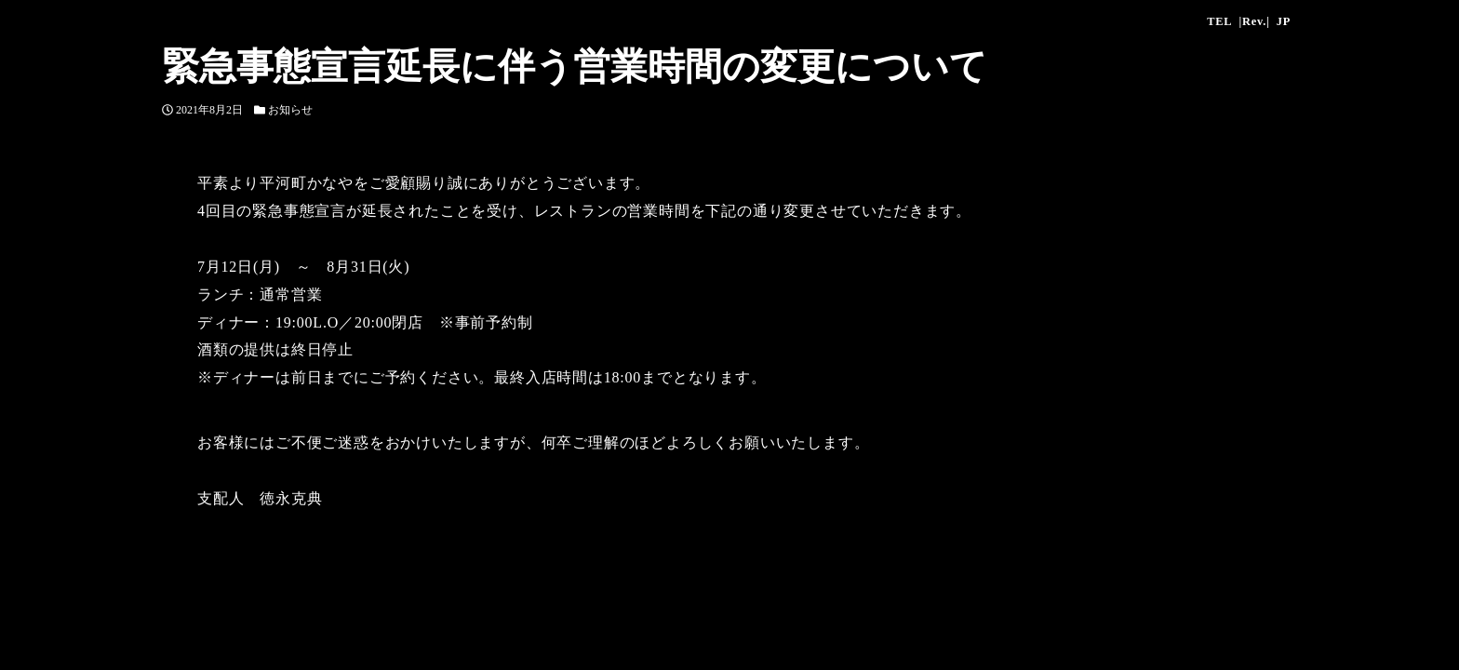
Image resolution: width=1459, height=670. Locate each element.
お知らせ (290, 109)
